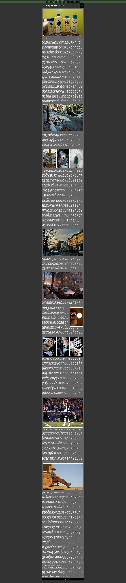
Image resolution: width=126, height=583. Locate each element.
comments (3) (76, 579)
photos (65, 0)
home (70, 0)
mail (62, 0)
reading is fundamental (54, 6)
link (82, 579)
